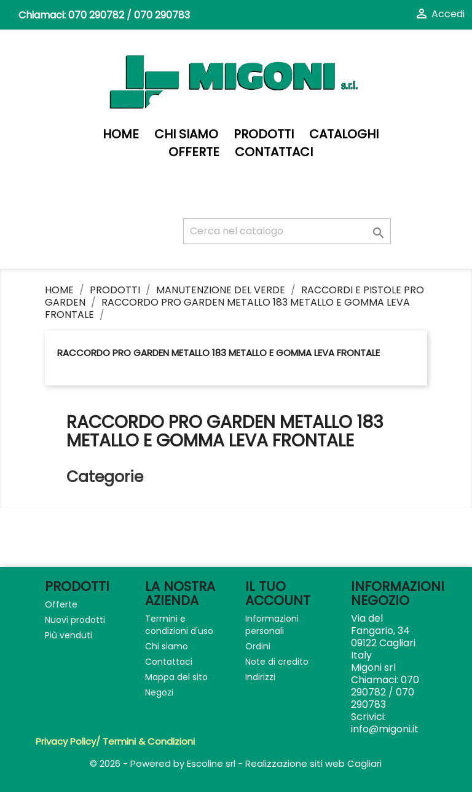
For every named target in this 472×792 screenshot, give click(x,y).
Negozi (159, 692)
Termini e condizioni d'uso (179, 624)
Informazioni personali (272, 624)
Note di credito (277, 661)
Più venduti (68, 635)
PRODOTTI (264, 134)
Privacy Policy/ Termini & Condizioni (115, 741)
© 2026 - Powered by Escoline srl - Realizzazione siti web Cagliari (236, 763)
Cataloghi (344, 134)
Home (121, 134)
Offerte (193, 152)
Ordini (257, 646)
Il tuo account (277, 593)
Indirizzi (260, 677)
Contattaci (274, 152)
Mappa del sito (176, 677)
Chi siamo (186, 134)
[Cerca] (287, 231)
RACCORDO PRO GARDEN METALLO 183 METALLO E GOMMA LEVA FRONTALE (218, 352)
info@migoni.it (385, 729)
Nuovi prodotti (75, 620)
